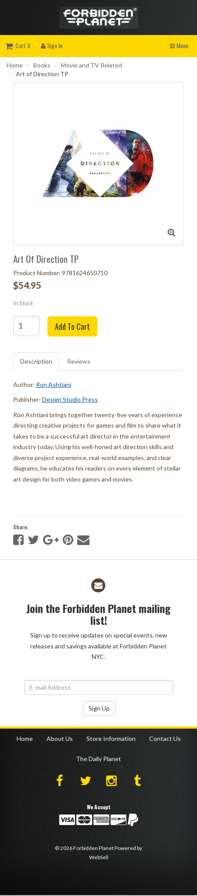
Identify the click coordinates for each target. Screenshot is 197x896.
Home (15, 65)
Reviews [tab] (78, 361)
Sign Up (99, 708)
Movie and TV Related (91, 65)
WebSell (98, 857)
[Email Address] (98, 687)
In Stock (23, 303)
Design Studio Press (70, 399)
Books (41, 65)
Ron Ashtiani (53, 384)
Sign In (51, 45)
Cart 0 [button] (17, 45)
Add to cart (72, 326)
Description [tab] (36, 361)
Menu (179, 45)
